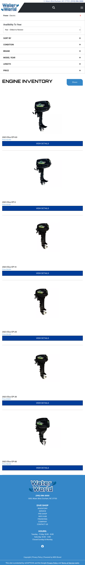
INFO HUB (42, 516)
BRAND (6, 51)
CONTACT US (42, 524)
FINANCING (42, 519)
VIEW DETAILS (42, 143)
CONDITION (8, 44)
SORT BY (7, 38)
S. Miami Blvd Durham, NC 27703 (57, 1)
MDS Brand (57, 557)
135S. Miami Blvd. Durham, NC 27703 (42, 499)
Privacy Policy (37, 557)
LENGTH (7, 64)
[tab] (42, 37)
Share (74, 82)
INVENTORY (42, 508)
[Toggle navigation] (81, 7)
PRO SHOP (42, 514)
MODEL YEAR (9, 57)
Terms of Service (68, 563)
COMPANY (42, 522)
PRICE (6, 70)
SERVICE (42, 511)
